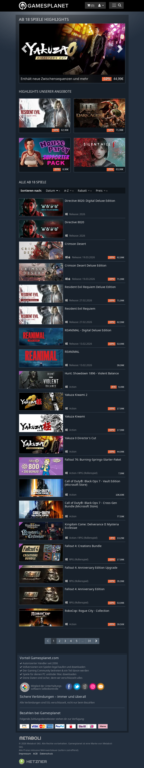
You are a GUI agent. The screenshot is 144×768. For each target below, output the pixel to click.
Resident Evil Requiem (80, 308)
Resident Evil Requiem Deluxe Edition (90, 287)
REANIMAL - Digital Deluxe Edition (88, 330)
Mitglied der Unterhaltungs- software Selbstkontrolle (46, 687)
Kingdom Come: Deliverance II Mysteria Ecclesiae (92, 526)
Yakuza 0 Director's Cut (80, 438)
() (90, 5)
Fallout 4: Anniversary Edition (85, 589)
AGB (35, 753)
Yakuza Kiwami (75, 416)
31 (89, 641)
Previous (24, 49)
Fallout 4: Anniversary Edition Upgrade (91, 567)
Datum (53, 190)
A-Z (69, 190)
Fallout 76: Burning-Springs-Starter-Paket (93, 459)
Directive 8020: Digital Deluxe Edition (90, 201)
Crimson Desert (75, 244)
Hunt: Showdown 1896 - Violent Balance (92, 373)
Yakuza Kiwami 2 (76, 395)
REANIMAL (72, 352)
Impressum (25, 753)
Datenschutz (46, 753)
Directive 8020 (74, 222)
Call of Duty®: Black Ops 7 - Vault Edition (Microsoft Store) (92, 483)
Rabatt (85, 190)
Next (120, 49)
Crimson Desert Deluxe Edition (85, 265)
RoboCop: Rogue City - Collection (87, 611)
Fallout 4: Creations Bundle (83, 546)
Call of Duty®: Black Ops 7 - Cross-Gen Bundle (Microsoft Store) (91, 504)
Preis (102, 190)
